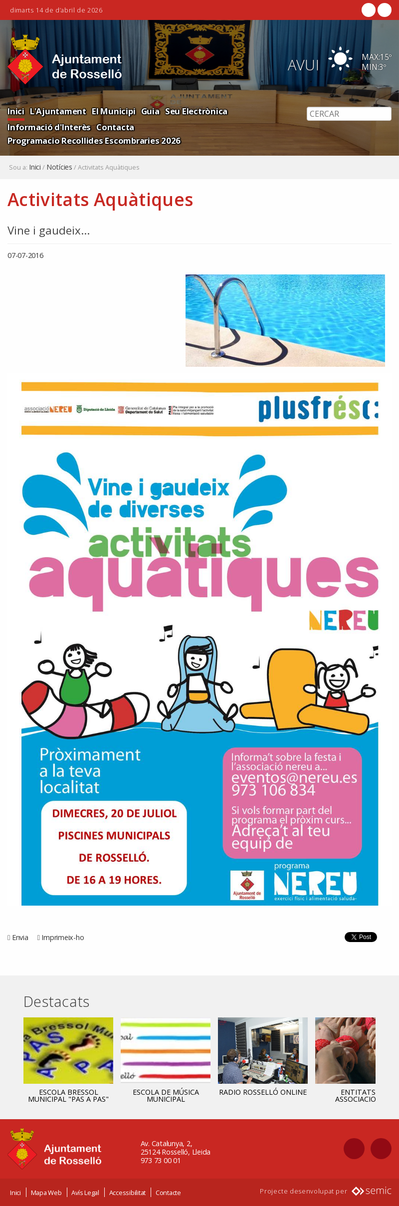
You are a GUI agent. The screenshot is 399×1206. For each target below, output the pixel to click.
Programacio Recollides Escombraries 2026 (94, 140)
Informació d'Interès (49, 127)
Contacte (168, 1192)
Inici (15, 111)
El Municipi (113, 111)
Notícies (59, 167)
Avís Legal (85, 1192)
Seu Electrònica (196, 111)
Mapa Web (46, 1192)
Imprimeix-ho (62, 937)
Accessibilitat (127, 1192)
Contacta (115, 127)
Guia (150, 111)
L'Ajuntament (58, 111)
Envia (20, 937)
